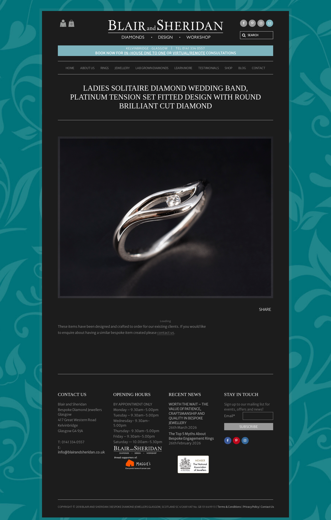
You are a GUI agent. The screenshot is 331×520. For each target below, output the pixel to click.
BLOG (242, 68)
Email (229, 416)
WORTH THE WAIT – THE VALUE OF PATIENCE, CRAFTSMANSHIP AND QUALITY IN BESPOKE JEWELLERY (188, 413)
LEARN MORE (183, 68)
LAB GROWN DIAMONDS (152, 68)
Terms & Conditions (229, 506)
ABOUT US (87, 68)
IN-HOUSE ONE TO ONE (145, 53)
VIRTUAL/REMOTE (189, 53)
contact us (165, 332)
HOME (70, 68)
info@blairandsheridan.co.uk (81, 452)
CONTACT (258, 68)
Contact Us (267, 506)
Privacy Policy (251, 506)
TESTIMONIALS (208, 68)
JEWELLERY (122, 68)
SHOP (228, 68)
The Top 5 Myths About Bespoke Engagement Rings (191, 436)
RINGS (104, 68)
